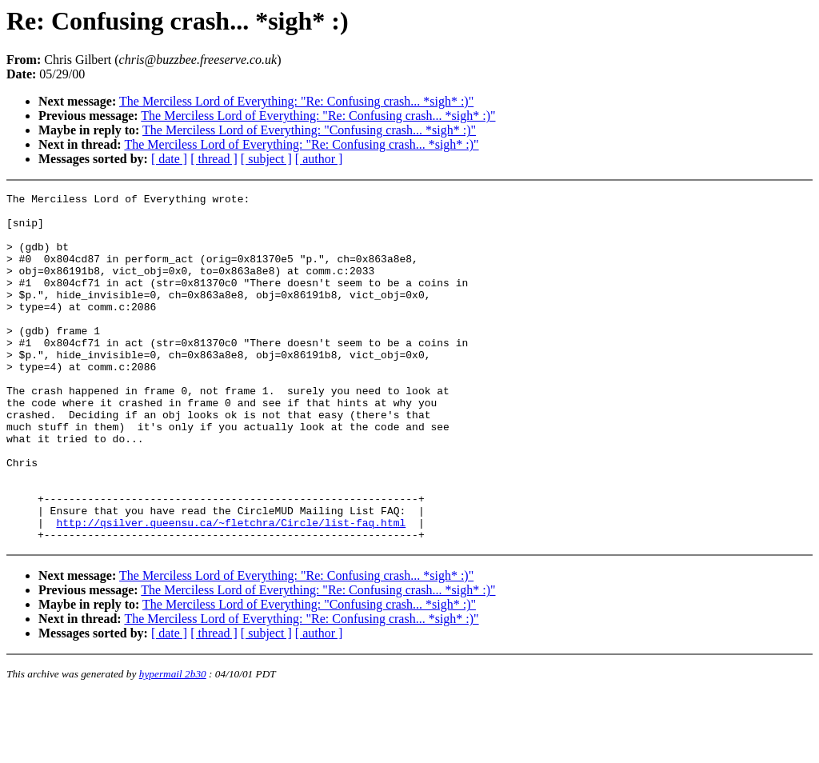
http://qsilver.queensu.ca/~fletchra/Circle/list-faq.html (231, 589)
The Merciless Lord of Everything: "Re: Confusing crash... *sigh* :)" (296, 101)
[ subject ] (266, 159)
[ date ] (169, 159)
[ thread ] (214, 159)
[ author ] (319, 159)
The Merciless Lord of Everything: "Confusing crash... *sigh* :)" (309, 130)
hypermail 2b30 (172, 743)
